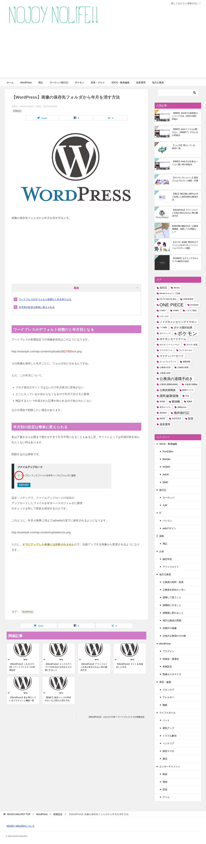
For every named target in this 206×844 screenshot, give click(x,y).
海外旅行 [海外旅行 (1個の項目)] (163, 413)
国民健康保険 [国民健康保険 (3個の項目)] (169, 396)
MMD (165, 482)
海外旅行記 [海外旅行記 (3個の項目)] (182, 413)
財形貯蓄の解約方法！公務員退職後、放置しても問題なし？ (185, 229)
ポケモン (79, 82)
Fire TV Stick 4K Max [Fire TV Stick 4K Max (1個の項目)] (168, 299)
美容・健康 (165, 682)
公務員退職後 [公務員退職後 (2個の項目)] (168, 390)
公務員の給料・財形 (173, 582)
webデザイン (169, 528)
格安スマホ (168, 751)
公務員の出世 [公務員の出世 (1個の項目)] (165, 367)
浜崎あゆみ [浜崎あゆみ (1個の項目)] (182, 407)
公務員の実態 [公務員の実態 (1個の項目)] (182, 367)
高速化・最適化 (171, 659)
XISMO (166, 466)
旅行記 (162, 490)
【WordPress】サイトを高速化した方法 (129, 665)
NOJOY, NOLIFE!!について (21, 826)
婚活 (165, 758)
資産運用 (140, 82)
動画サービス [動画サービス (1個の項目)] (187, 390)
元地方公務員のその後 (174, 635)
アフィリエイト (171, 566)
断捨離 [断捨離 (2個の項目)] (176, 401)
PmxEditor (168, 451)
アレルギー (168, 697)
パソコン (167, 520)
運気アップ (168, 728)
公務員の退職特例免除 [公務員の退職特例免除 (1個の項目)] (169, 384)
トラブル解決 (170, 735)
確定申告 (167, 559)
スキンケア (168, 689)
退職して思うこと (172, 597)
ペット (166, 720)
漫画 (165, 781)
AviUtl (166, 474)
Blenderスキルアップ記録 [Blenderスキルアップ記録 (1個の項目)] (170, 293)
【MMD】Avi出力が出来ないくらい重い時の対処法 (185, 163)
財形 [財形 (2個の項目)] (190, 418)
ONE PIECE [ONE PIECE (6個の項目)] (172, 305)
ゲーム (166, 797)
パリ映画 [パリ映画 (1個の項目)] (163, 327)
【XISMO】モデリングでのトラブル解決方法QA (185, 259)
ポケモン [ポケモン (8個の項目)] (187, 333)
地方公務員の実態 (172, 620)
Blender (167, 459)
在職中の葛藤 (170, 628)
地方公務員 (158, 82)
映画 (165, 774)
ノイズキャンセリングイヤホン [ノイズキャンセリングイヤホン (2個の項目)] (178, 321)
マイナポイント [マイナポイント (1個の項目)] (166, 350)
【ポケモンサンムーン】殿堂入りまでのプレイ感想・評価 (185, 179)
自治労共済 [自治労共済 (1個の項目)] (176, 418)
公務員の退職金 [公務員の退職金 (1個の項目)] (191, 384)
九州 (165, 505)
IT (160, 513)
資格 (161, 536)
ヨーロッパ (168, 497)
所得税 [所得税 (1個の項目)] (162, 401)
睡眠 (165, 705)
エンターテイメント (169, 766)
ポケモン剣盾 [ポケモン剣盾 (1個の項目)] (192, 345)
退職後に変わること (173, 613)
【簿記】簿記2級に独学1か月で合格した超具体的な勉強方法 (185, 197)
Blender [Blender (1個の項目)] (177, 288)
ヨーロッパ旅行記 (59, 82)
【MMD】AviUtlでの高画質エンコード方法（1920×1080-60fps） (185, 116)
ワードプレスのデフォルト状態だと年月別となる (45, 299)
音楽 (165, 789)
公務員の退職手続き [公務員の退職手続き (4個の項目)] (176, 379)
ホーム (10, 82)
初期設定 (17, 111)
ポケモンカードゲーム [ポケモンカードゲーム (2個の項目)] (173, 339)
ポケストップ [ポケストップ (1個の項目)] (165, 333)
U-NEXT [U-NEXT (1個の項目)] (163, 310)
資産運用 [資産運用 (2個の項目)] (165, 424)
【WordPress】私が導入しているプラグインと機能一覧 (22, 699)
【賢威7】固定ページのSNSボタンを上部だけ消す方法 (58, 699)
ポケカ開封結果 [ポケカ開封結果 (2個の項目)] (183, 327)
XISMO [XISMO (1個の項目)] (176, 310)
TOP (18, 814)
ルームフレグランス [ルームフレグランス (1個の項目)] (168, 362)
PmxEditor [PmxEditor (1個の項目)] (194, 305)
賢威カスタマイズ (172, 674)
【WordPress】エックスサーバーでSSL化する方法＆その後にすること (58, 667)
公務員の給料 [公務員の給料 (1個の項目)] (165, 373)
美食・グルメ (98, 82)
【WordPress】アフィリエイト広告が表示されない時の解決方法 (93, 667)
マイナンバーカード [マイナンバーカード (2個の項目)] (172, 356)
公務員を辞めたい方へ (174, 589)
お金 (161, 551)
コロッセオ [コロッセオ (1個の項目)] (164, 316)
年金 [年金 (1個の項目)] (187, 396)
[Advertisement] (103, 54)
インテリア (168, 743)
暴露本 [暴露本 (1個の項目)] (189, 401)
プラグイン (168, 651)
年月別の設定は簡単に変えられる (37, 307)
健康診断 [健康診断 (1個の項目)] (186, 362)
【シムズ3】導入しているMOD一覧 (183, 147)
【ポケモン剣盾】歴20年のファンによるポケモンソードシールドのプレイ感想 (185, 245)
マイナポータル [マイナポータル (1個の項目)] (185, 350)
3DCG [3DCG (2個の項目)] (163, 287)
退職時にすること (172, 605)
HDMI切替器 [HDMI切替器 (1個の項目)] (188, 299)
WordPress (26, 82)
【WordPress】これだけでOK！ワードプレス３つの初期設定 (22, 667)
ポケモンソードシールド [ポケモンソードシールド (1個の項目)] (170, 345)
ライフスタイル (167, 712)
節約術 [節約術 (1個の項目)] (162, 418)
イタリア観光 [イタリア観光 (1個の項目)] (191, 310)
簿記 (40, 82)
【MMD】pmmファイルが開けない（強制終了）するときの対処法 (185, 132)
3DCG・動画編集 (120, 82)
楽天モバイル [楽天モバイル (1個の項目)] (165, 407)
